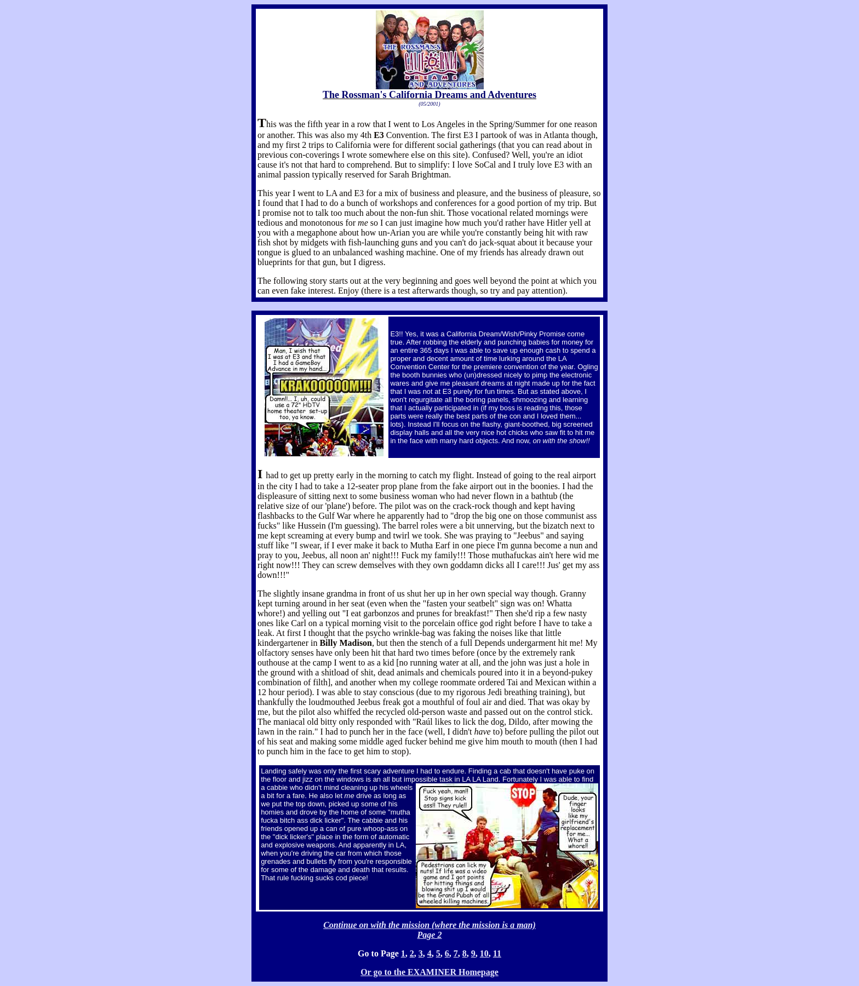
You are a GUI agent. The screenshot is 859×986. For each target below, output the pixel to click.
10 (484, 953)
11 (497, 953)
